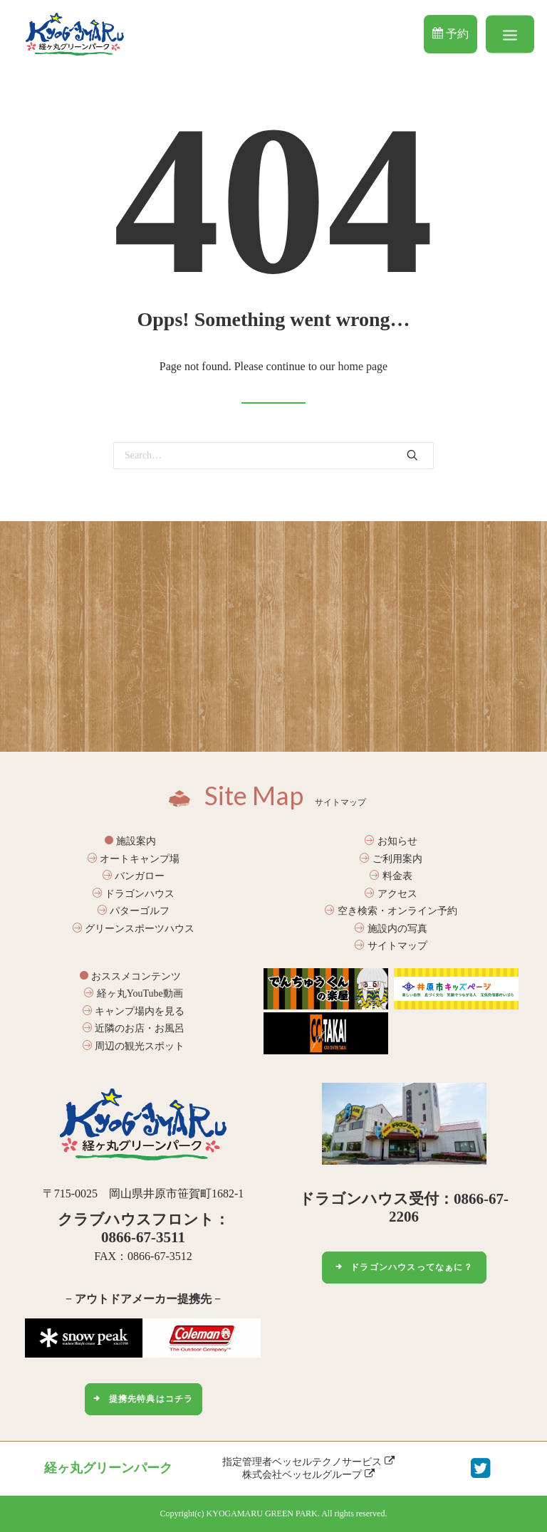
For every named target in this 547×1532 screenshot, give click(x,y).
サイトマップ (391, 945)
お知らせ (391, 841)
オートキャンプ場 (134, 859)
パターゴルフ (134, 911)
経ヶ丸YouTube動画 (133, 993)
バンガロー (134, 876)
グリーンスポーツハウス (134, 928)
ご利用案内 (391, 859)
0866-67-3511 (143, 1237)
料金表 (391, 876)
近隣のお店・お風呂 (134, 1028)
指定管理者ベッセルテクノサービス (308, 1461)
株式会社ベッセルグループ (308, 1474)
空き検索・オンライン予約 (391, 911)
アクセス (391, 893)
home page (362, 366)
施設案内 (130, 841)
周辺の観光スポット (134, 1046)
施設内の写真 (391, 928)
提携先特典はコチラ (143, 1399)
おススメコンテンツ (130, 976)
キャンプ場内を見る (134, 1011)
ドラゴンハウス (134, 893)
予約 (450, 33)
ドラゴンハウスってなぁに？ (404, 1267)
